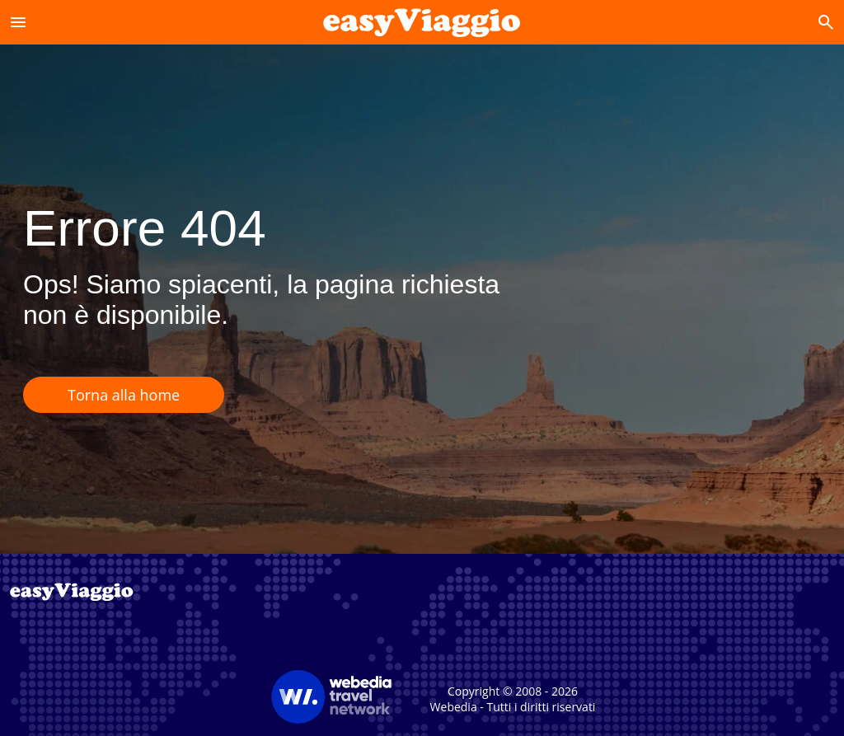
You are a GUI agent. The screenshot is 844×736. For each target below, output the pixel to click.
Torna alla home (124, 395)
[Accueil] (421, 21)
